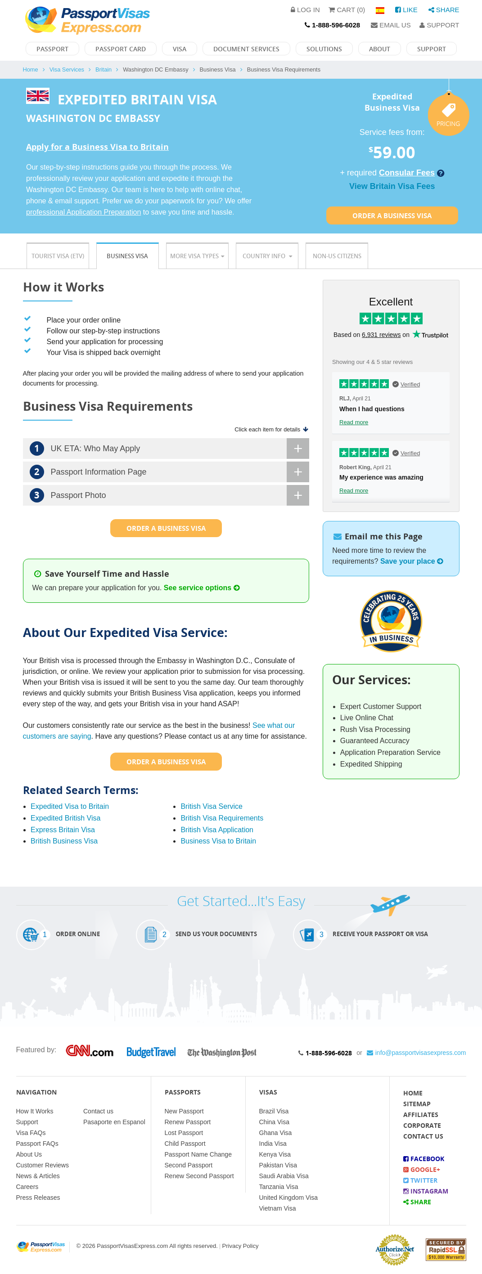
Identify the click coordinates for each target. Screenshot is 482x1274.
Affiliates (420, 1114)
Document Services (246, 49)
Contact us (98, 1111)
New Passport (184, 1111)
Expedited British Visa (65, 818)
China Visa (274, 1122)
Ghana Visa (275, 1132)
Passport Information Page (170, 472)
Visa (179, 49)
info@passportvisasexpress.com (416, 1052)
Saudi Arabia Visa (284, 1176)
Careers (27, 1186)
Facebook (423, 1158)
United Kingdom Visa (288, 1197)
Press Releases (38, 1197)
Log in (305, 9)
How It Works (35, 1111)
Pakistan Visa (278, 1165)
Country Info (267, 256)
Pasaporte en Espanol (114, 1122)
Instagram (425, 1191)
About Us (29, 1154)
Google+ (421, 1169)
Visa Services (67, 69)
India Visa (273, 1143)
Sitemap (417, 1103)
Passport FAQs (37, 1143)
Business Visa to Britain (218, 841)
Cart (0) (347, 9)
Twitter (420, 1180)
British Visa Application (216, 830)
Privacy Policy (240, 1246)
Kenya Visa (275, 1154)
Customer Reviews (42, 1165)
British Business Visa (64, 841)
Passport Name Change (198, 1154)
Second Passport (189, 1165)
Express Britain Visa (63, 830)
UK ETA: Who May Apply (170, 448)
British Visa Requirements (221, 818)
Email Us (391, 25)
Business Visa (127, 256)
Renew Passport (188, 1122)
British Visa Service (211, 806)
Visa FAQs (31, 1132)
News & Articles (38, 1176)
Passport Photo (170, 495)
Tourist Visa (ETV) (58, 256)
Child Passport (185, 1143)
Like (406, 9)
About (379, 49)
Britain (103, 69)
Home (30, 69)
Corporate (422, 1125)
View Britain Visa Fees (392, 186)
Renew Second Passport (199, 1176)
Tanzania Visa (278, 1186)
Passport (52, 49)
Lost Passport (184, 1132)
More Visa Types (197, 256)
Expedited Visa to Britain (70, 806)
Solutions (324, 49)
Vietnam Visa (277, 1208)
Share (443, 9)
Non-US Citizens (337, 256)
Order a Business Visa (392, 215)
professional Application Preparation (83, 212)
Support (439, 25)
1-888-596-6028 (329, 1053)
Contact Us (423, 1136)
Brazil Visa (274, 1111)
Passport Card (120, 49)
